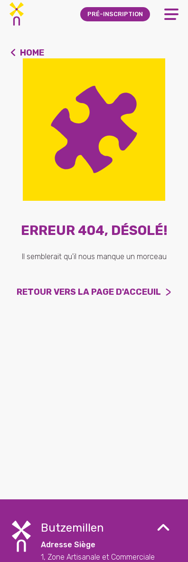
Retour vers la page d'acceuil (89, 292)
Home (32, 52)
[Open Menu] (171, 14)
